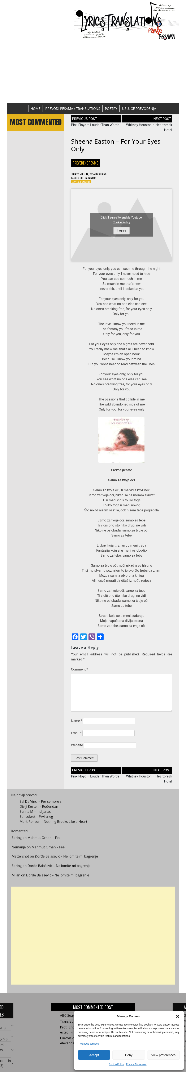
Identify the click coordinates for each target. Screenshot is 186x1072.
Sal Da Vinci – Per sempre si (41, 805)
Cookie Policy (116, 1064)
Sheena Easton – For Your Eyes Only (115, 145)
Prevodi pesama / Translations (72, 108)
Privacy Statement (136, 1064)
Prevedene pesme (85, 163)
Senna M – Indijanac (35, 815)
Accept (94, 1055)
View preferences (163, 1055)
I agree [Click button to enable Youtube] (121, 230)
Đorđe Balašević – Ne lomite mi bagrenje (66, 860)
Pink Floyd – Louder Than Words (95, 125)
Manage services (89, 1043)
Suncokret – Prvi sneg (36, 820)
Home (36, 108)
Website (77, 745)
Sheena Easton (88, 178)
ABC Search (69, 1015)
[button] (178, 1016)
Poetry (111, 108)
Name (76, 721)
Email (76, 733)
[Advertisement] (93, 71)
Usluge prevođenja (139, 108)
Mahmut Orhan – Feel (44, 841)
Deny (128, 1055)
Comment (79, 669)
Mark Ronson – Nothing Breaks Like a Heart (53, 825)
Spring (103, 174)
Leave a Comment (81, 181)
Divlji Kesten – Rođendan (39, 810)
